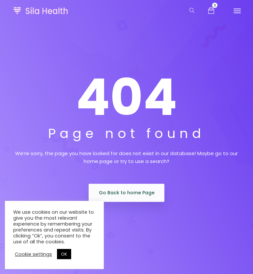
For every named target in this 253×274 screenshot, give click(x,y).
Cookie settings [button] (33, 254)
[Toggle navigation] (237, 11)
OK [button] (64, 254)
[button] (211, 10)
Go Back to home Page (127, 192)
